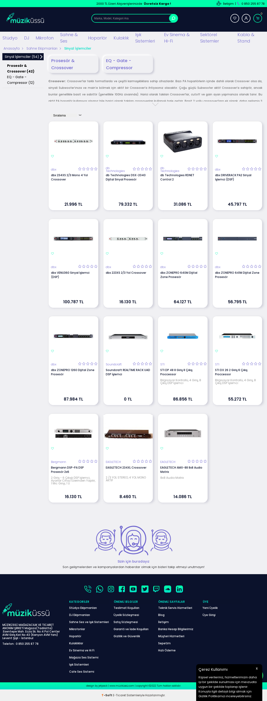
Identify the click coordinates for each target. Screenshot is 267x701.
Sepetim (164, 643)
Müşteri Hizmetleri (171, 636)
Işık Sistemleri (145, 37)
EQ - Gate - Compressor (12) (20, 80)
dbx (53, 169)
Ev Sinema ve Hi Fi (81, 650)
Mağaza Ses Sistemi (83, 657)
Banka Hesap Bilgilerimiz (175, 629)
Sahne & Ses (69, 37)
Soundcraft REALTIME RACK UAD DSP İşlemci (128, 372)
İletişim (228, 3)
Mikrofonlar (77, 629)
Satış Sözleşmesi (126, 622)
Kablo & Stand (245, 37)
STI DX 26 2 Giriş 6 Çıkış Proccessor (231, 372)
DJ (26, 38)
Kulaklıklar (76, 643)
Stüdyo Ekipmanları (83, 608)
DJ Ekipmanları (79, 615)
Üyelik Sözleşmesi (126, 615)
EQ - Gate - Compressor (119, 64)
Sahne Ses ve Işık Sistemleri (89, 622)
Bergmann (58, 461)
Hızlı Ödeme (167, 650)
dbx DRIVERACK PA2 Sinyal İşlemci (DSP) (233, 177)
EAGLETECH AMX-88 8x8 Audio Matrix (181, 469)
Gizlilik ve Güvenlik (127, 636)
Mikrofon (45, 38)
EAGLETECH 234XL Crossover (126, 467)
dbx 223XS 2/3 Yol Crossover (126, 273)
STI (162, 364)
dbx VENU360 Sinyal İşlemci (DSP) (70, 275)
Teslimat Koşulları (126, 608)
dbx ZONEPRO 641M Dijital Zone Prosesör (237, 275)
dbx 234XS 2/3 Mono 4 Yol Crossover (69, 177)
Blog (161, 615)
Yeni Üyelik (210, 608)
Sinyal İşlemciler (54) (22, 56)
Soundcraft (114, 364)
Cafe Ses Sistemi (81, 671)
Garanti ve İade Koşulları (131, 629)
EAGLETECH (113, 461)
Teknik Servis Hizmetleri (175, 608)
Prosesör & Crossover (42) (20, 68)
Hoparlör (97, 38)
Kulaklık (121, 38)
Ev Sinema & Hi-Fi (177, 37)
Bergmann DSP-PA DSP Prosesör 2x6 (67, 469)
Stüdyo (10, 38)
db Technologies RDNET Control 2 (177, 177)
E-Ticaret (119, 695)
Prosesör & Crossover (63, 64)
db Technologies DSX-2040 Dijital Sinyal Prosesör (126, 177)
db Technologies (115, 169)
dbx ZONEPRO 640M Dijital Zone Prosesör (178, 275)
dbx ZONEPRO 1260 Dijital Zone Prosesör (72, 372)
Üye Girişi (209, 615)
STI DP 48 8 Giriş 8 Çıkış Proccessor (176, 372)
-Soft (107, 695)
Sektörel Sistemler (209, 37)
